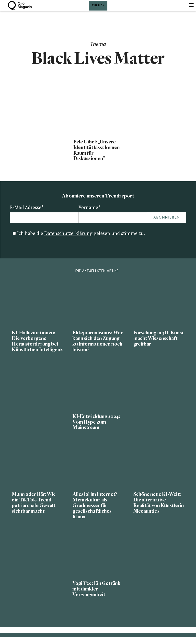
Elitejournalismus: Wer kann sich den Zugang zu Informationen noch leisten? (97, 341)
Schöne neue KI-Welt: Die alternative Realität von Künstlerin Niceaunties (158, 503)
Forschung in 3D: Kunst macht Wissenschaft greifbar (158, 338)
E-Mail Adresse (27, 208)
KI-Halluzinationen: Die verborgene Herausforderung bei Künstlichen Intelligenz (37, 341)
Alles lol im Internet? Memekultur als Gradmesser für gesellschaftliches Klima (94, 505)
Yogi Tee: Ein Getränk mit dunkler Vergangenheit (96, 589)
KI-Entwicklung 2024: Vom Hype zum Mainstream (96, 422)
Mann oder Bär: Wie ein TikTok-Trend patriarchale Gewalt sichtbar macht (34, 503)
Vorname (90, 208)
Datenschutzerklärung (68, 234)
